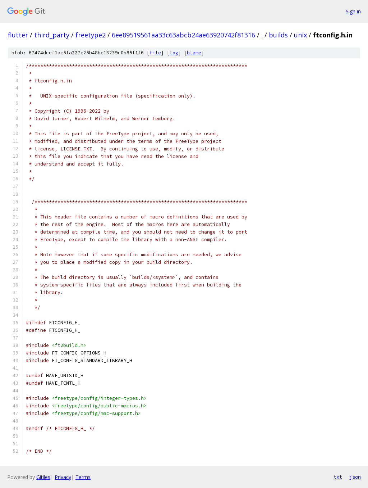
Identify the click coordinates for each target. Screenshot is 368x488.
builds (278, 35)
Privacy (63, 477)
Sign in (353, 11)
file (155, 53)
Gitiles (43, 477)
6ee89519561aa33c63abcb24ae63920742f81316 (183, 35)
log (174, 53)
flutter (18, 35)
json (355, 477)
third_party (51, 35)
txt (338, 477)
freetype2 (90, 35)
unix (300, 35)
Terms (83, 477)
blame (194, 53)
